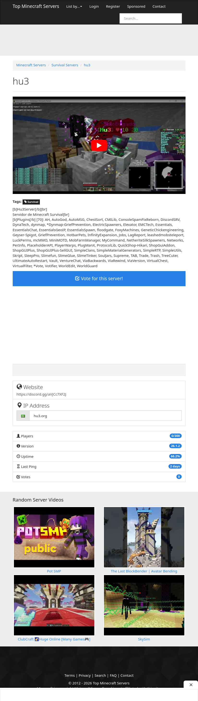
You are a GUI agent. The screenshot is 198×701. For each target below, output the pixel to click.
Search (100, 675)
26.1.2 (175, 446)
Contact (159, 6)
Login (94, 6)
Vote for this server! (99, 278)
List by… (74, 6)
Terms (70, 675)
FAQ (113, 675)
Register (113, 6)
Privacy (85, 675)
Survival (31, 202)
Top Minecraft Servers (36, 6)
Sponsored (136, 6)
